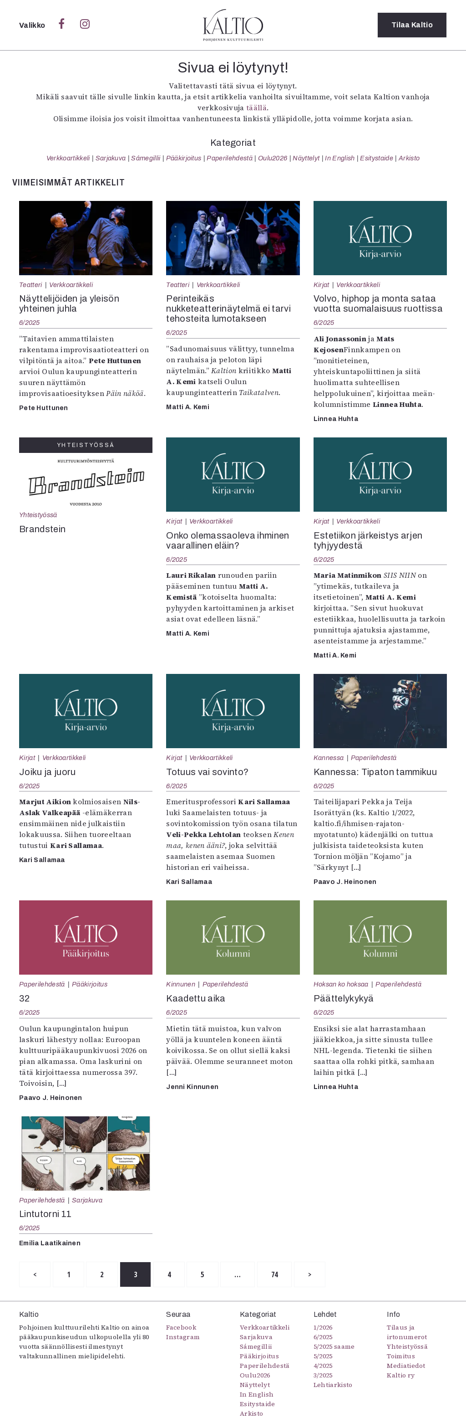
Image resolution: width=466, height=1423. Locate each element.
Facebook (181, 1327)
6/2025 (29, 322)
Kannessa (329, 757)
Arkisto (409, 158)
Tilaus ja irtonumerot (407, 1332)
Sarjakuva (111, 158)
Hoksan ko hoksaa (341, 984)
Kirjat (321, 284)
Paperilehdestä (229, 158)
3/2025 (323, 1375)
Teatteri (30, 284)
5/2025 (323, 1356)
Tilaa (412, 25)
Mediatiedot (406, 1365)
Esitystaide (376, 158)
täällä (256, 108)
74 (274, 1274)
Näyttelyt (306, 158)
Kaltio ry (401, 1375)
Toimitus (401, 1356)
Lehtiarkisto (333, 1384)
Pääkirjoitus (184, 158)
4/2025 (323, 1365)
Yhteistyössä (38, 515)
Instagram (183, 1336)
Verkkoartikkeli (68, 158)
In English (340, 158)
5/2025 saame (334, 1346)
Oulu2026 (273, 158)
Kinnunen (180, 984)
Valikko (33, 25)
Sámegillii (145, 158)
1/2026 (323, 1327)
